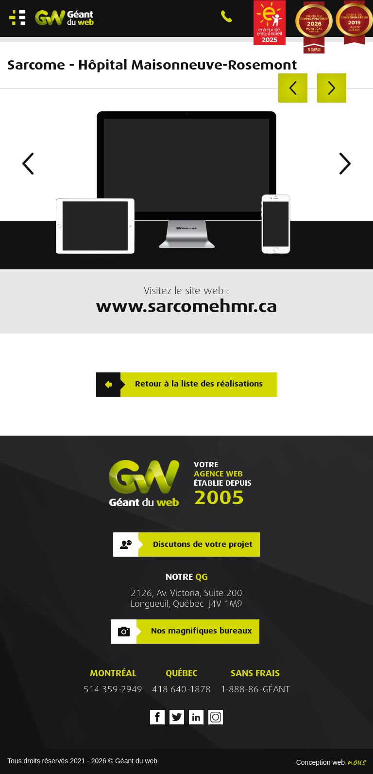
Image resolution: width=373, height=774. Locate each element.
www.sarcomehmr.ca (186, 306)
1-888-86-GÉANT (254, 689)
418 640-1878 (181, 689)
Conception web (320, 762)
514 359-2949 (113, 689)
